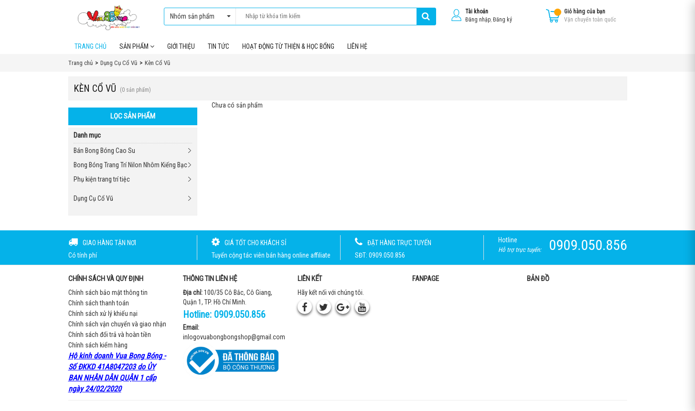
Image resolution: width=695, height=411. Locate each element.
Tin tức (218, 47)
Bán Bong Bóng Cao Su (104, 151)
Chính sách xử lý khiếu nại (103, 314)
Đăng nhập (478, 19)
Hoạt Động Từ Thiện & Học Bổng (288, 47)
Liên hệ (357, 47)
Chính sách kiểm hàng (98, 346)
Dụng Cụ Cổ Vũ (93, 199)
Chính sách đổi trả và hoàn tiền (109, 335)
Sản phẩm (136, 47)
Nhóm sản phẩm (198, 16)
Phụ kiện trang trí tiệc (102, 180)
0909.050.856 (240, 315)
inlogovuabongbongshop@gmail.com (234, 338)
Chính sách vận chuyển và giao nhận (117, 325)
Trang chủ (91, 47)
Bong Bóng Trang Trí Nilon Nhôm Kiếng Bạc (130, 166)
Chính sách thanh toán (98, 304)
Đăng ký (502, 19)
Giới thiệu (181, 47)
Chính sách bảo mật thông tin (108, 293)
